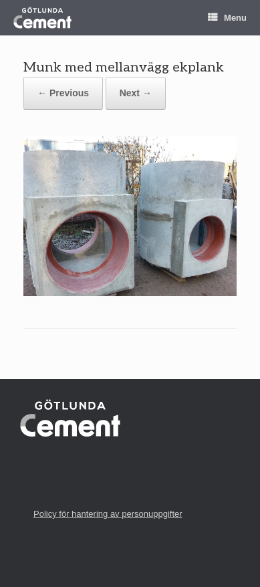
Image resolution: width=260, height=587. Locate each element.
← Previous (63, 93)
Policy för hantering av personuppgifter (107, 514)
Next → (136, 93)
